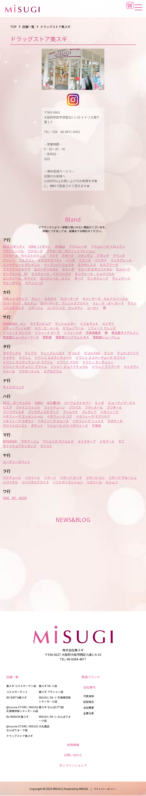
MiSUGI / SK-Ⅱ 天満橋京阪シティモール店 (55, 699)
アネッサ (103, 255)
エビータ (68, 269)
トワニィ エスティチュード (53, 357)
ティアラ (31, 353)
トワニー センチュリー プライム (25, 366)
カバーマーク (69, 298)
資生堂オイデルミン (125, 332)
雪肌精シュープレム (106, 337)
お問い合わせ (73, 755)
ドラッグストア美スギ (19, 736)
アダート (68, 255)
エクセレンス (87, 264)
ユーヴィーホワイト (16, 461)
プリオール (114, 407)
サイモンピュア (40, 323)
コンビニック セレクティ (65, 307)
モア (121, 441)
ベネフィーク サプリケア (93, 416)
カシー (35, 298)
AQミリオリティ (14, 246)
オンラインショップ (73, 765)
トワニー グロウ (68, 362)
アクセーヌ (35, 251)
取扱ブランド (91, 677)
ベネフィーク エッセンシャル (23, 416)
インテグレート (121, 260)
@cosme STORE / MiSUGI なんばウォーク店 (22, 728)
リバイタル (10, 482)
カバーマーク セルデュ (19, 303)
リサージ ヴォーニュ (123, 477)
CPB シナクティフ (15, 298)
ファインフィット (28, 407)
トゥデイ (9, 357)
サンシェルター (65, 323)
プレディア (89, 411)
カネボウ (50, 298)
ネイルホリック (13, 387)
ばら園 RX (53, 402)
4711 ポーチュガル (17, 402)
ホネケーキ (115, 421)
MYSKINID (10, 441)
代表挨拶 (88, 696)
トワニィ (25, 357)
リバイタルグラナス (35, 482)
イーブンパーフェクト (59, 264)
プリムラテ (70, 411)
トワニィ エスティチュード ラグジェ (28, 362)
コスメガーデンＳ (17, 692)
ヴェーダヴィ (12, 283)
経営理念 (88, 702)
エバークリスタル (46, 269)
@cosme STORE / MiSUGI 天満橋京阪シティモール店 (22, 709)
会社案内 (89, 687)
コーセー (93, 307)
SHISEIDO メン (14, 323)
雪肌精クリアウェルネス (72, 337)
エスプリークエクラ (16, 269)
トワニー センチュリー (98, 362)
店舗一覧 (12, 677)
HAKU (39, 402)
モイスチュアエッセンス (19, 445)
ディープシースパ (52, 353)
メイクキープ (87, 441)
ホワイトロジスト (15, 425)
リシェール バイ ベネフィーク (67, 425)
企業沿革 (88, 713)
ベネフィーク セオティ (18, 421)
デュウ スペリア (128, 353)
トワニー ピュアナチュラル (69, 366)
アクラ (53, 255)
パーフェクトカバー (77, 402)
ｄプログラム (53, 371)
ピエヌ (7, 407)
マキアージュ (30, 441)
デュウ (108, 353)
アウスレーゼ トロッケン (108, 246)
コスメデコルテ (13, 307)
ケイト (132, 303)
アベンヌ (119, 255)
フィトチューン (54, 407)
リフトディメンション (68, 482)
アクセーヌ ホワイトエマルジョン (71, 251)
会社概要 (88, 707)
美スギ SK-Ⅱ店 (48, 686)
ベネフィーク (109, 411)
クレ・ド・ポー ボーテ (108, 303)
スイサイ (108, 323)
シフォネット (89, 323)
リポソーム (94, 482)
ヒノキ (99, 402)
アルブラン (26, 260)
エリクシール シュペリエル (94, 273)
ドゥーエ (9, 371)
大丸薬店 (44, 726)
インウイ (101, 260)
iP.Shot (60, 246)
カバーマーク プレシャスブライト (64, 303)
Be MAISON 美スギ (17, 717)
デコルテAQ (92, 353)
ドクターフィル (29, 371)
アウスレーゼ (78, 246)
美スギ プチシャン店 (51, 692)
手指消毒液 (93, 332)
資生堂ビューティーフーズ (21, 337)
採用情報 (73, 744)
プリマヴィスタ (13, 411)
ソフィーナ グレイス (17, 332)
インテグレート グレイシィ (21, 264)
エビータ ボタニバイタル (95, 269)
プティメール (94, 407)
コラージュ (35, 307)
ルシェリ (112, 482)
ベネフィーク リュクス (88, 421)
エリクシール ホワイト (19, 278)
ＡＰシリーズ (34, 283)
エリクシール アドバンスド (51, 273)
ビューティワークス (121, 402)
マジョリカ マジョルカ (58, 441)
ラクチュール (12, 477)
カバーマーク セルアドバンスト (105, 298)
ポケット (37, 425)
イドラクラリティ (50, 260)
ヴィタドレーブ (97, 278)
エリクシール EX (15, 273)
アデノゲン (85, 255)
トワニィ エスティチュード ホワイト (101, 357)
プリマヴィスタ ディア (43, 411)
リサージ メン (95, 477)
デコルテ (74, 353)
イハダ (70, 260)
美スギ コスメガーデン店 (21, 686)
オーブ (78, 278)
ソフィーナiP (73, 332)
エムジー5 (123, 269)
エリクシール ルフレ (55, 278)
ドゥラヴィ (131, 366)
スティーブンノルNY (17, 328)
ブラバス (75, 407)
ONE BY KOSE (15, 498)
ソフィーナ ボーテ (47, 332)
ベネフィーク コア (59, 416)
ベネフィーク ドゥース (53, 421)
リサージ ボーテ (71, 477)
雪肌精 (47, 337)
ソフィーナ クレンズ (102, 328)
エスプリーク (109, 264)
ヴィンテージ (121, 278)
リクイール (32, 477)
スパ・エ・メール (46, 328)
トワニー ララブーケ (106, 366)
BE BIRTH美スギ (16, 697)
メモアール (106, 441)
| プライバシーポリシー (103, 788)
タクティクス (12, 353)
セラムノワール (73, 328)
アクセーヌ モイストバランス (24, 255)
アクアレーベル (13, 251)
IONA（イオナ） (40, 246)
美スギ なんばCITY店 (51, 707)
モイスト (46, 445)
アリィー (9, 260)
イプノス (85, 260)
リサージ (50, 477)
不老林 (96, 425)
